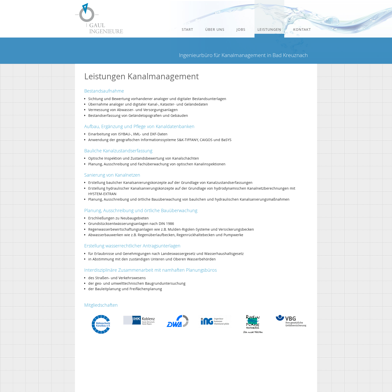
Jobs (241, 29)
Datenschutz (264, 380)
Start (187, 29)
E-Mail (260, 371)
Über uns (214, 29)
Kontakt (302, 29)
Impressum (263, 375)
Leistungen (269, 29)
